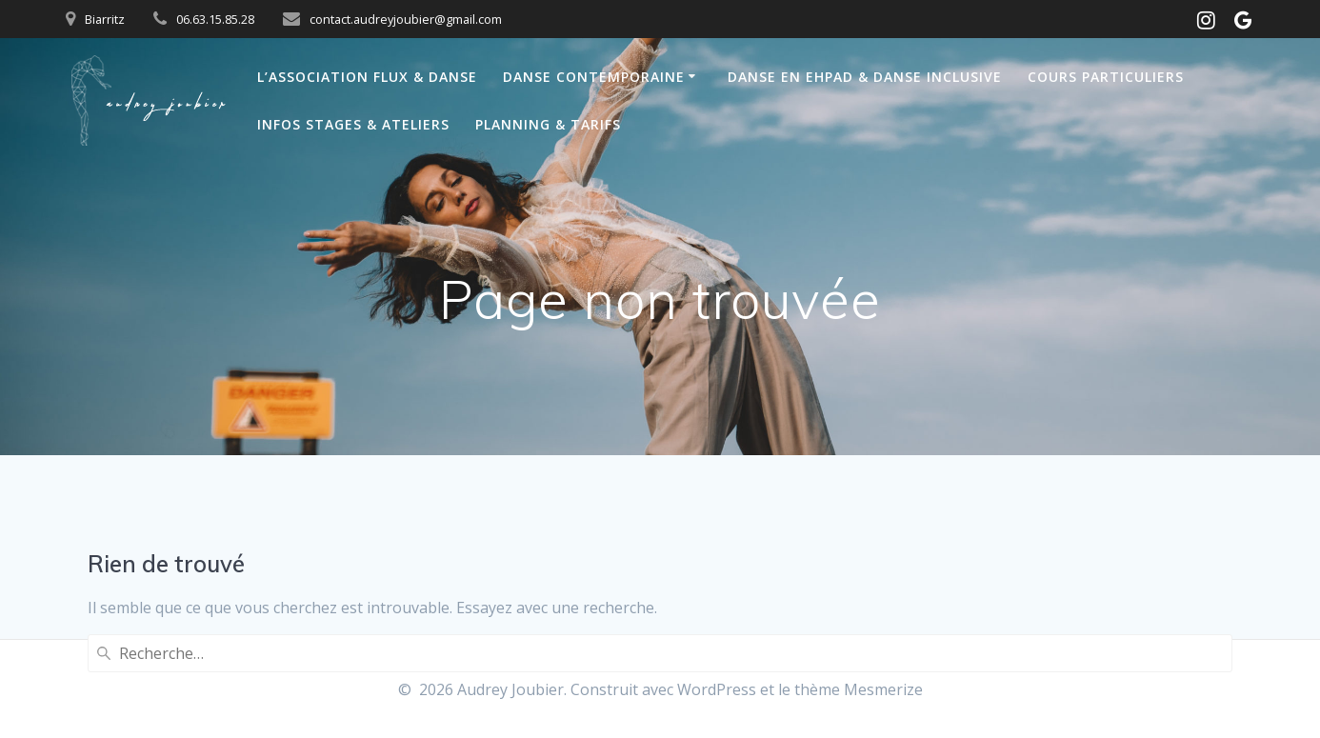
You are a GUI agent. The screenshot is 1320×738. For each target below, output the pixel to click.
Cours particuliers (1106, 77)
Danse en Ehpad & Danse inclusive (865, 77)
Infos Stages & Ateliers (353, 124)
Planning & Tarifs (548, 124)
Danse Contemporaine (594, 77)
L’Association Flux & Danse (367, 77)
